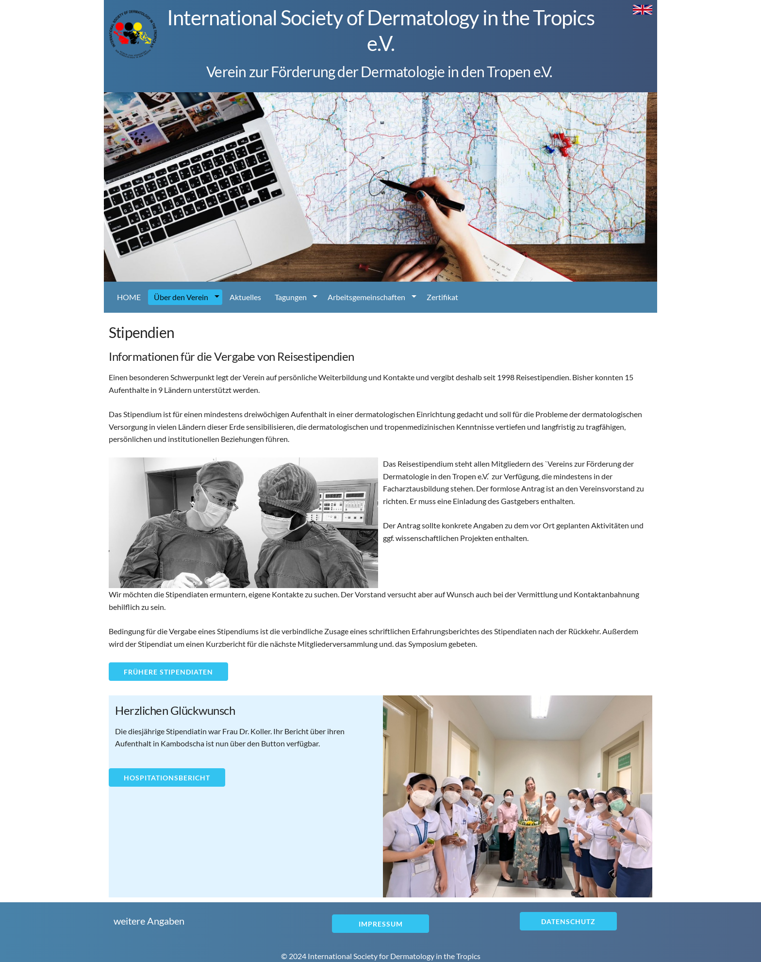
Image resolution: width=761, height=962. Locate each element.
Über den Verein (181, 297)
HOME (129, 297)
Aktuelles (245, 297)
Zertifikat (442, 297)
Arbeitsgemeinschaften (366, 297)
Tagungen (291, 297)
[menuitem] (129, 297)
